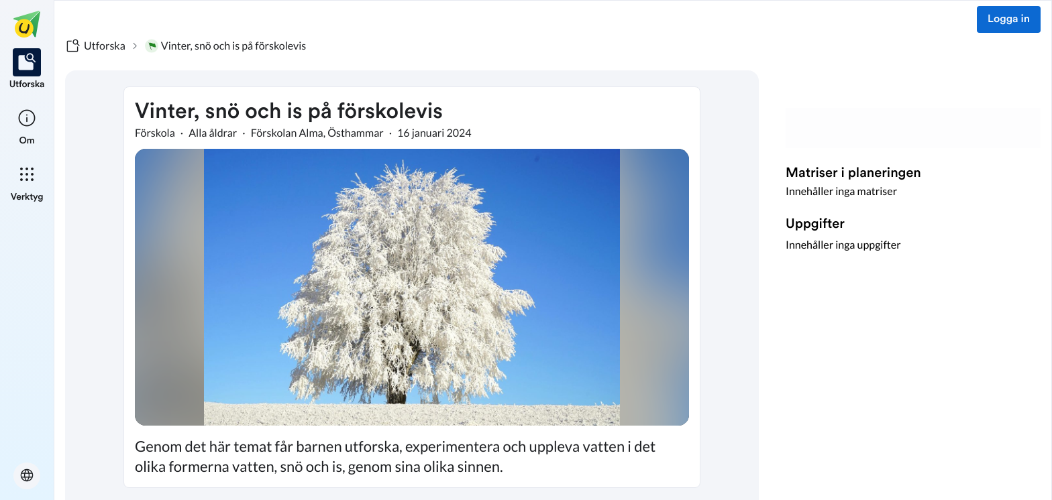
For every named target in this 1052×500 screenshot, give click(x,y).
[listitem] (27, 69)
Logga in (1009, 19)
